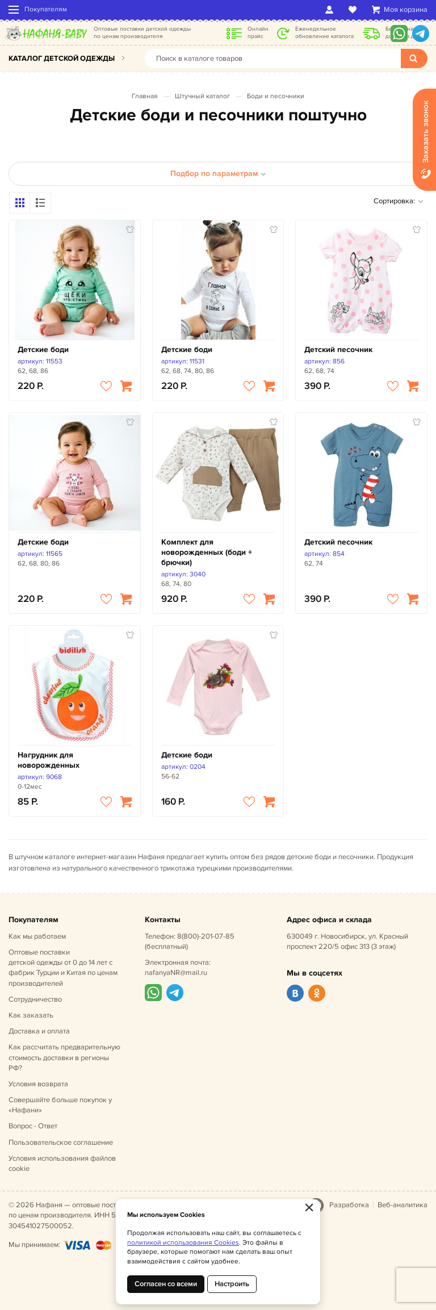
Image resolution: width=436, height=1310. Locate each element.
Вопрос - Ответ (33, 1126)
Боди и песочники (275, 96)
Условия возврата (38, 1084)
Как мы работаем (37, 936)
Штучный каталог (202, 96)
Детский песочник (338, 349)
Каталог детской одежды (62, 58)
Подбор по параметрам (218, 173)
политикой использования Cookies (183, 1242)
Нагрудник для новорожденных (48, 760)
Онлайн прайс (258, 33)
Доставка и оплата (39, 1031)
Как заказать (31, 1015)
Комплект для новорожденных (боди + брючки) (206, 552)
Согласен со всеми (166, 1283)
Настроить (232, 1283)
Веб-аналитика (402, 1204)
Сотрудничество (35, 999)
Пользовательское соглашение (61, 1142)
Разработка (349, 1204)
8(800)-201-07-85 (205, 936)
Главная (145, 96)
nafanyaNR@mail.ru (176, 972)
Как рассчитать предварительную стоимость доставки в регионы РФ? (64, 1057)
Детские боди (43, 349)
